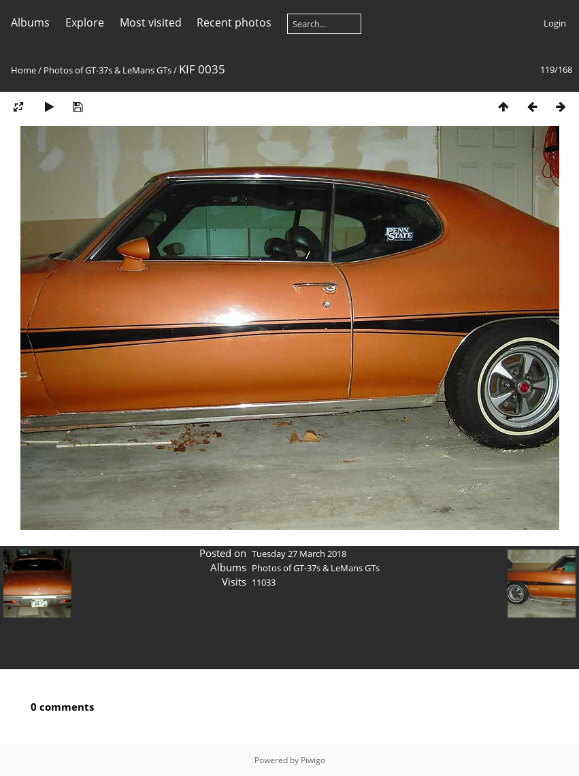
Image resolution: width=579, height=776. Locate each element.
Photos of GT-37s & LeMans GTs (107, 70)
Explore (84, 22)
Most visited (151, 22)
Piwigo (313, 760)
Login (555, 23)
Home (23, 70)
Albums (30, 22)
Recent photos (234, 22)
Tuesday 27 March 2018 (299, 553)
